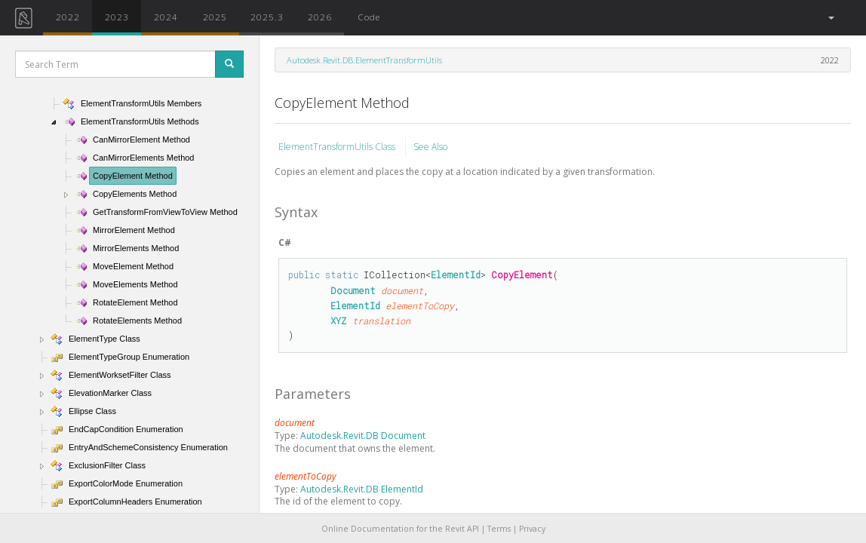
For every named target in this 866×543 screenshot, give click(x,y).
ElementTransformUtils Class (338, 146)
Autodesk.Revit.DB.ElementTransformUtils (364, 60)
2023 (117, 17)
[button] (830, 17)
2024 (166, 17)
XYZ (338, 320)
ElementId (456, 274)
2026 (320, 17)
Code (369, 17)
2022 (68, 17)
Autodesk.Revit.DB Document (362, 435)
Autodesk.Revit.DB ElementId (361, 489)
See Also (430, 146)
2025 (215, 17)
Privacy (532, 528)
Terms (499, 528)
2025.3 (267, 17)
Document (353, 290)
